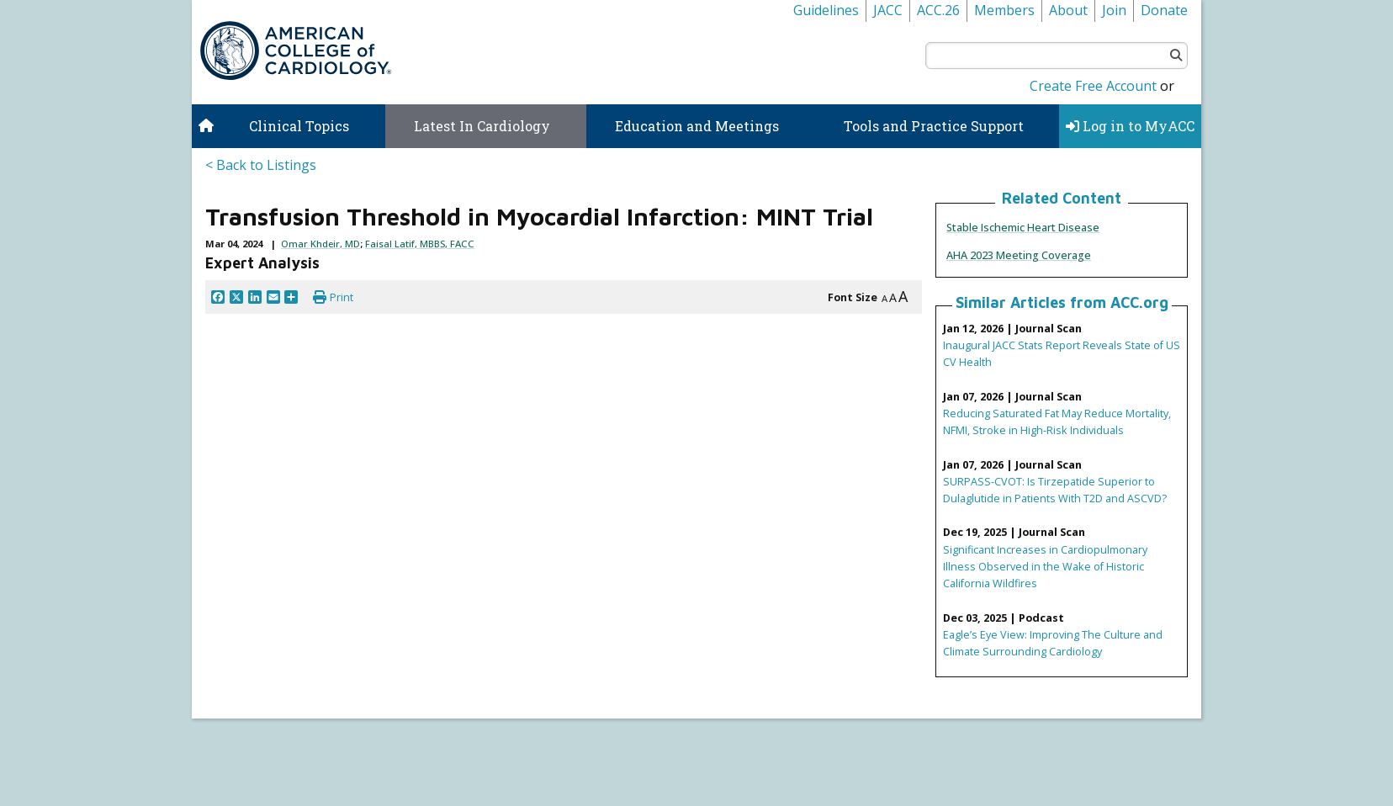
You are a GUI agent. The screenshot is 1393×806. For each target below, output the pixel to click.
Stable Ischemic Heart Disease (1022, 227)
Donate (1164, 10)
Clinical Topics (299, 126)
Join (1114, 10)
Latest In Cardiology (482, 126)
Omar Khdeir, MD (320, 243)
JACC (888, 10)
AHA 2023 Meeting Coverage (1018, 254)
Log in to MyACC (1130, 126)
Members (1004, 10)
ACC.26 (938, 10)
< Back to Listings (260, 165)
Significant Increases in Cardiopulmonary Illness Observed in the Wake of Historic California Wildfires (1045, 566)
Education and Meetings (697, 126)
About (1068, 10)
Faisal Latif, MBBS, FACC (419, 243)
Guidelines (826, 10)
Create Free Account (1093, 86)
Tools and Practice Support (934, 126)
